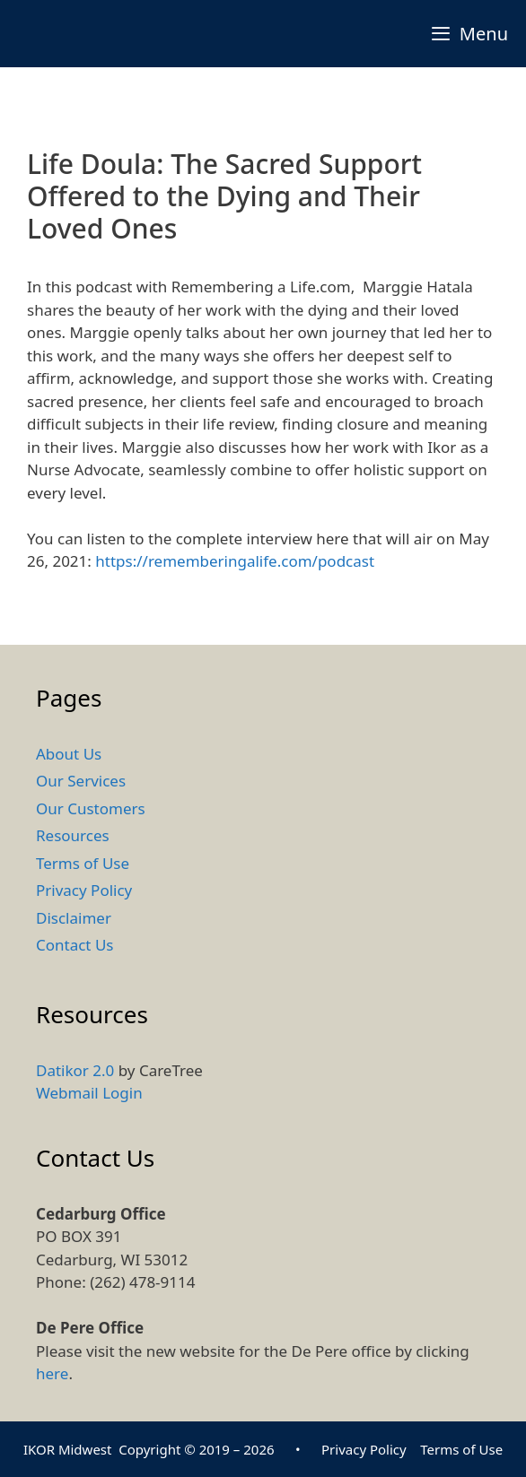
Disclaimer (73, 918)
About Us (68, 753)
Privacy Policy (84, 890)
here (52, 1373)
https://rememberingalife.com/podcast (234, 561)
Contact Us (75, 944)
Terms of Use (82, 863)
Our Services (81, 780)
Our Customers (90, 808)
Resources (73, 835)
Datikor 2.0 (75, 1070)
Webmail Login (89, 1092)
